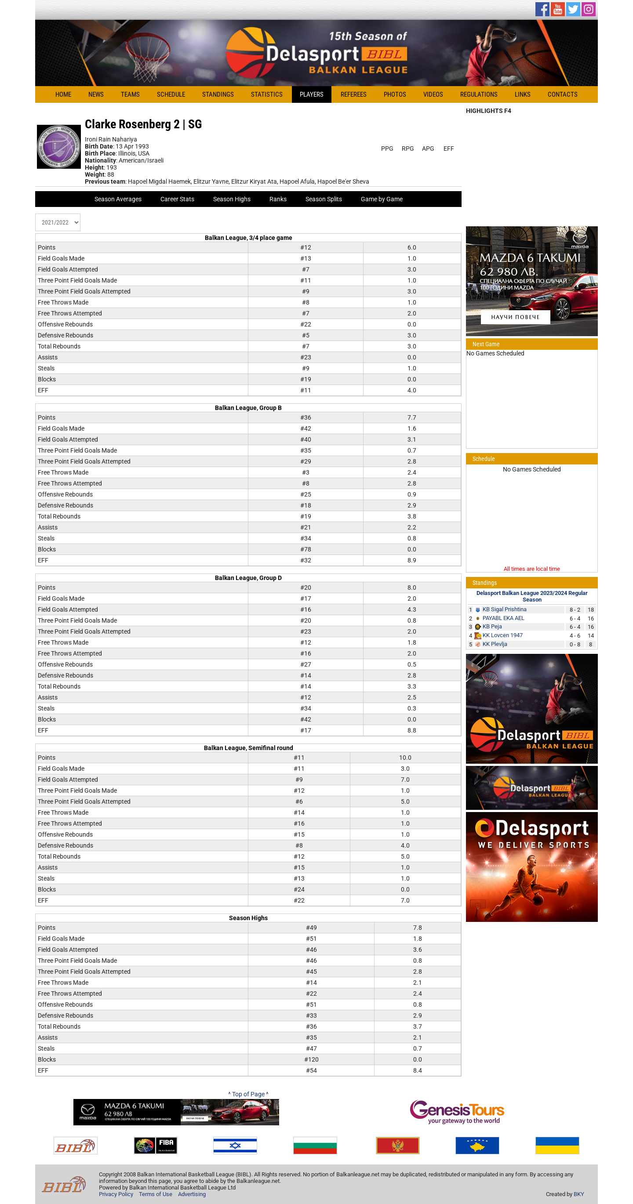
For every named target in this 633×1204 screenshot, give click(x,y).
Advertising (192, 1194)
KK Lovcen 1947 (503, 635)
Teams (130, 94)
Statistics (267, 94)
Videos (433, 94)
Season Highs (232, 199)
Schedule (171, 94)
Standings (218, 94)
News (96, 94)
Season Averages (118, 199)
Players (312, 94)
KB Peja (492, 626)
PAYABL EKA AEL (503, 618)
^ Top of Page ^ (248, 1094)
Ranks (278, 199)
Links (523, 94)
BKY (579, 1194)
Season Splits (324, 199)
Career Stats (177, 199)
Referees (354, 94)
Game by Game (382, 199)
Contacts (563, 94)
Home (63, 94)
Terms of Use (155, 1194)
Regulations (479, 94)
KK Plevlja (495, 644)
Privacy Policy (116, 1194)
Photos (395, 94)
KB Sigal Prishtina (505, 609)
